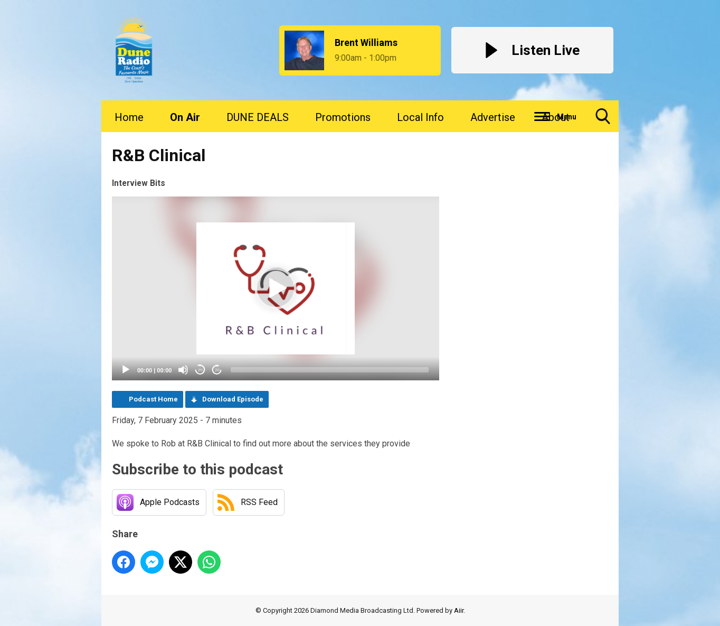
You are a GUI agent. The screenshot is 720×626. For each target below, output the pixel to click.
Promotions (343, 117)
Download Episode (232, 399)
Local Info (420, 117)
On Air (185, 117)
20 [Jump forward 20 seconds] (217, 370)
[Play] (125, 370)
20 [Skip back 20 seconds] (200, 370)
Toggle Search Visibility (602, 120)
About (556, 117)
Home (129, 117)
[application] (275, 289)
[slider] (330, 369)
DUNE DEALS (257, 117)
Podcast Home (153, 399)
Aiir (458, 610)
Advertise (492, 117)
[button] (275, 288)
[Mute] (183, 370)
